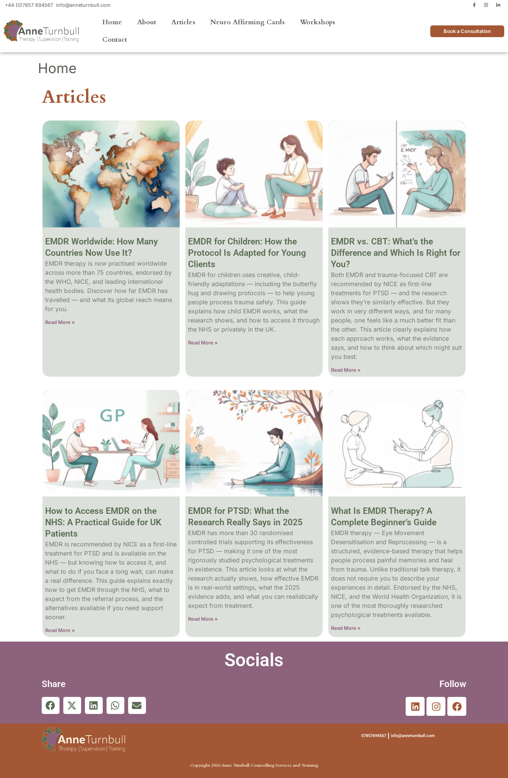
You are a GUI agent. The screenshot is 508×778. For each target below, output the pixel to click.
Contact (114, 39)
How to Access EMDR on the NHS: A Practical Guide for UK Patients (103, 522)
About (146, 22)
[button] (51, 705)
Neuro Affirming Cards (247, 22)
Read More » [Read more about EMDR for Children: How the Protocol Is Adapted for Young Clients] (203, 343)
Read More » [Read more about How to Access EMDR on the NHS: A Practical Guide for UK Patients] (60, 630)
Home (112, 22)
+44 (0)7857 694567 (29, 5)
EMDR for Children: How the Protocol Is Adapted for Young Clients (247, 252)
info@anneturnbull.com (83, 5)
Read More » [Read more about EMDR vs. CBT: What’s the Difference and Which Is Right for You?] (346, 370)
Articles (183, 22)
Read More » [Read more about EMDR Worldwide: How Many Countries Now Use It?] (60, 322)
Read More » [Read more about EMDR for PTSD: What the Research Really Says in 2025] (203, 619)
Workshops (317, 22)
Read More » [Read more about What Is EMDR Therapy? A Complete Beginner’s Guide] (346, 628)
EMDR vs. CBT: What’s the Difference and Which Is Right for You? (395, 252)
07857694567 (373, 735)
